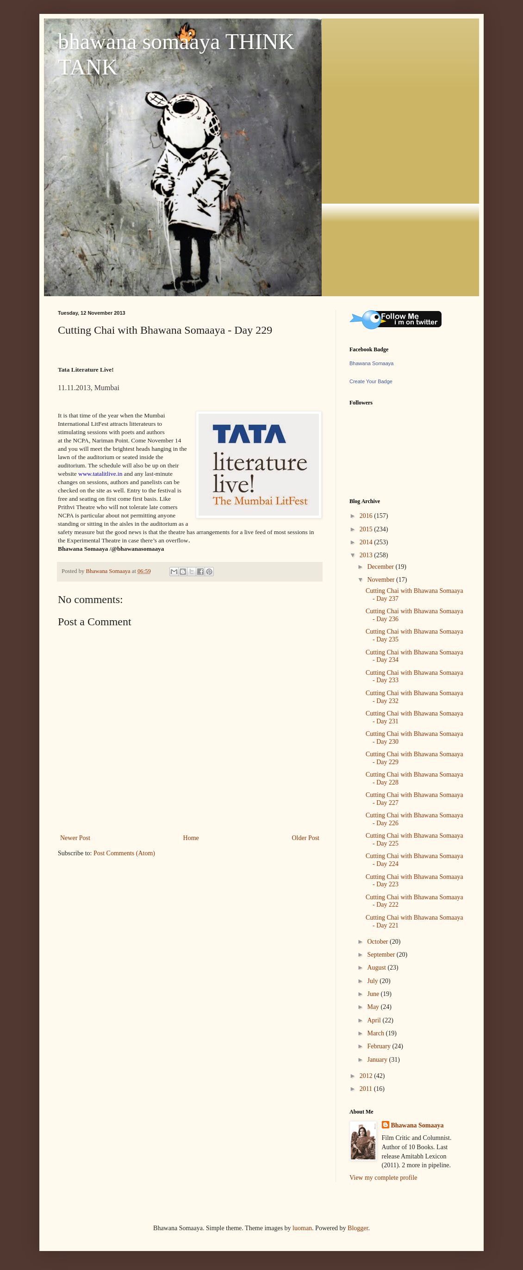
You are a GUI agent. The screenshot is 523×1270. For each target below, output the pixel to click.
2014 (367, 542)
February (379, 1046)
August (377, 967)
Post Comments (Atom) (124, 853)
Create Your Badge (370, 381)
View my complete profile (383, 1177)
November (381, 579)
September (381, 954)
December (381, 566)
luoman (302, 1228)
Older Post (306, 837)
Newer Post (75, 837)
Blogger (358, 1228)
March (376, 1033)
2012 (367, 1075)
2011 (367, 1088)
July (373, 980)
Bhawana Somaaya (371, 363)
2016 (367, 515)
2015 (367, 529)
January (378, 1059)
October (378, 941)
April (374, 1020)
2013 (367, 555)
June (373, 993)
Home (191, 837)
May (373, 1006)
